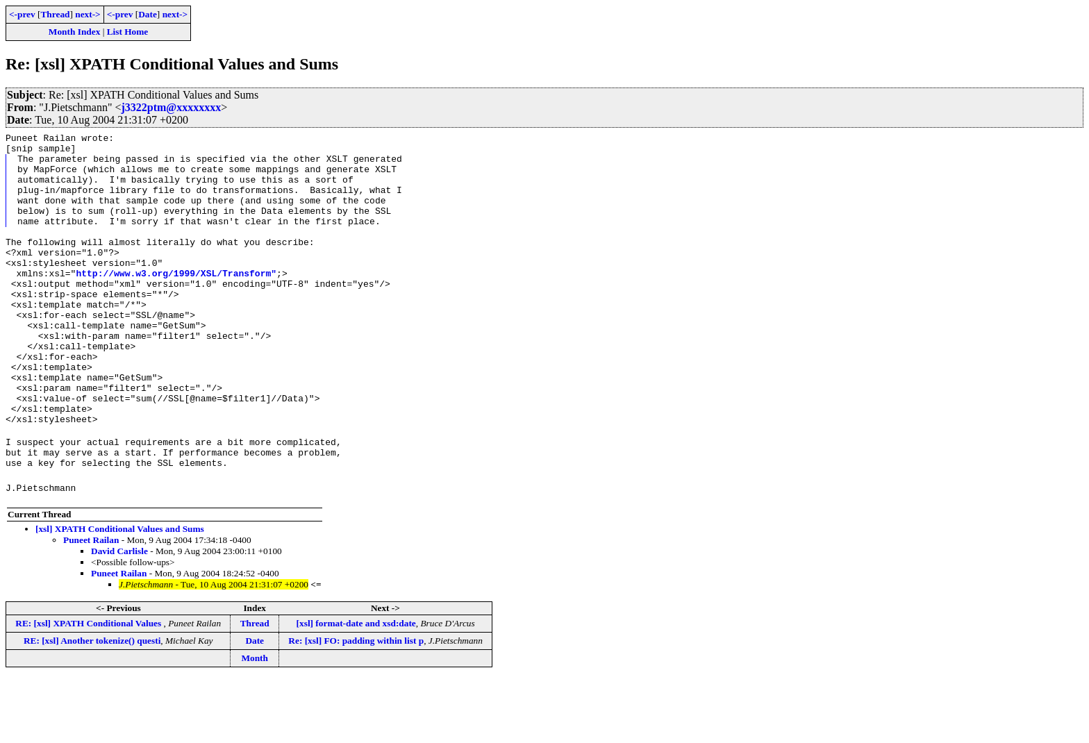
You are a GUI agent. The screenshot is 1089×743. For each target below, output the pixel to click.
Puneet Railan (91, 604)
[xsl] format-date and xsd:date (356, 688)
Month (254, 722)
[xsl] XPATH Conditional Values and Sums (119, 593)
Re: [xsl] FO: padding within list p (356, 705)
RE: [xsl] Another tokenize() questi (92, 705)
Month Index (74, 31)
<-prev (22, 14)
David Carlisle (119, 615)
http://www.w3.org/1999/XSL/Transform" (176, 302)
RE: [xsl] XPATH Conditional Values (89, 688)
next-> (87, 14)
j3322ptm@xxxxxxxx (171, 107)
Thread (54, 14)
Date (147, 14)
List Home (128, 31)
